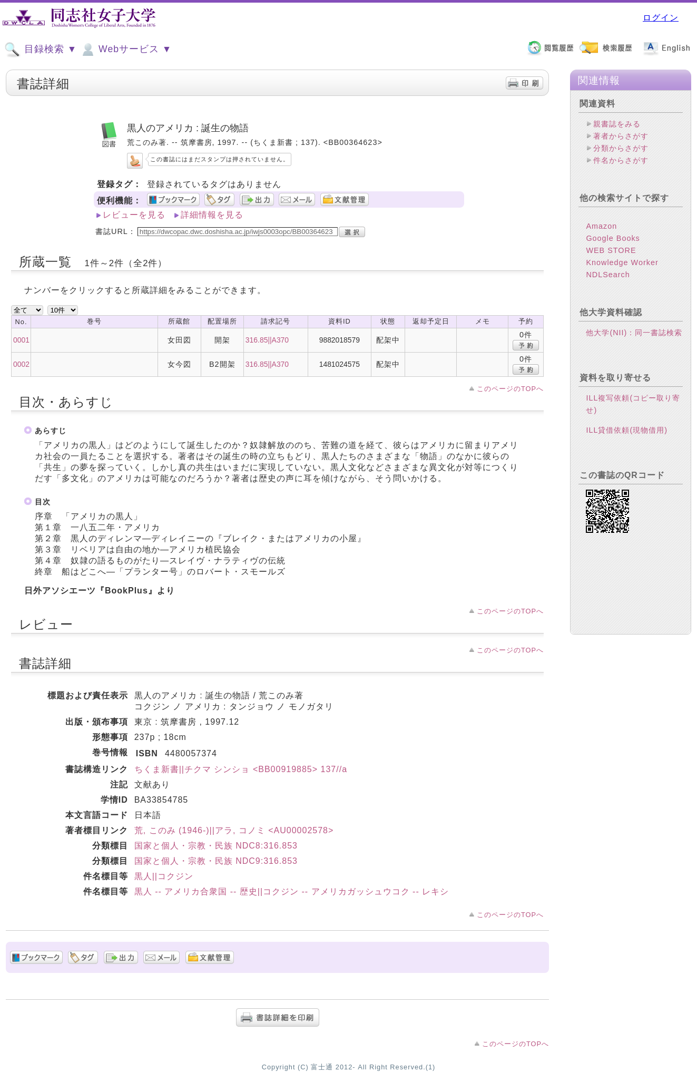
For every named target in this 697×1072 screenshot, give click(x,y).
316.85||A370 (267, 340)
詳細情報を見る (212, 214)
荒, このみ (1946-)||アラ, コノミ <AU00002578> (234, 830)
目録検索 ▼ (40, 49)
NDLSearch (608, 274)
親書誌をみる (617, 124)
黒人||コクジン (163, 876)
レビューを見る (134, 214)
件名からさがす (621, 160)
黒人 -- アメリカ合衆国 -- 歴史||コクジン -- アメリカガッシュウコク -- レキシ (291, 891)
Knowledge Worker (622, 262)
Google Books (613, 238)
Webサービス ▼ (126, 49)
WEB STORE (611, 250)
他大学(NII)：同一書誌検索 (634, 332)
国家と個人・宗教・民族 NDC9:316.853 (216, 860)
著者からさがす (621, 136)
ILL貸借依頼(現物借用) (626, 430)
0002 (21, 364)
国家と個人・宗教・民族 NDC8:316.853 (216, 845)
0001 (21, 340)
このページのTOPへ (510, 389)
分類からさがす (621, 148)
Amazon (601, 226)
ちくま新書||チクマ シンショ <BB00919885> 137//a (240, 769)
